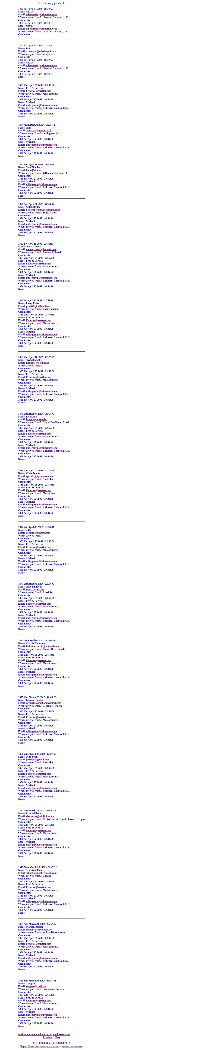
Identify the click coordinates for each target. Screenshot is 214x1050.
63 (43, 1043)
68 (59, 1043)
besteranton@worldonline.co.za (43, 209)
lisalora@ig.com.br (36, 419)
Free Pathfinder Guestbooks (49, 1046)
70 (65, 1043)
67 (56, 1043)
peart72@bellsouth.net (38, 306)
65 (50, 1043)
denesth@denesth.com (38, 532)
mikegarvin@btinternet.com (41, 14)
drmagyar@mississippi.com (41, 51)
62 (40, 1043)
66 (53, 1043)
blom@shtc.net (34, 170)
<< (33, 1043)
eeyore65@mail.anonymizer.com (43, 703)
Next (57, 1037)
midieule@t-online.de (37, 362)
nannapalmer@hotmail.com (41, 249)
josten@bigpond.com (37, 759)
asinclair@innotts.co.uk (39, 130)
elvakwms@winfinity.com (40, 816)
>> (69, 1043)
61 (37, 1043)
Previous (47, 1037)
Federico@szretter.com (38, 91)
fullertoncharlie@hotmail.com (42, 646)
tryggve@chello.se (36, 986)
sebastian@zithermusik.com (41, 873)
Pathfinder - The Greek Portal (72, 1046)
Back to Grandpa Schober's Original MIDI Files (44, 1034)
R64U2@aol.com (35, 589)
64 (46, 1043)
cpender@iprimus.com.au (40, 476)
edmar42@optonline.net (39, 929)
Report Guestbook (29, 1046)
